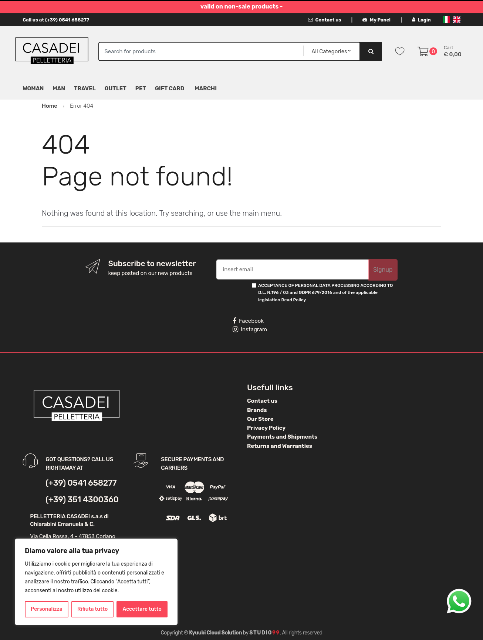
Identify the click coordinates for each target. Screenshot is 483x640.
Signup (382, 269)
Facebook (248, 321)
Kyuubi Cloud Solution (215, 633)
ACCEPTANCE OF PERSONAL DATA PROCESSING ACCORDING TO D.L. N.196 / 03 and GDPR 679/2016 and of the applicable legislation (325, 292)
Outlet (115, 88)
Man (59, 88)
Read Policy (293, 299)
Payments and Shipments (282, 436)
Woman (33, 88)
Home (49, 106)
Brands (257, 410)
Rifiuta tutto (92, 609)
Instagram (250, 329)
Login (421, 20)
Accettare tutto (142, 609)
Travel (85, 88)
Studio (264, 633)
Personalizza (47, 609)
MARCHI (206, 88)
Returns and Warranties (279, 446)
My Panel (376, 20)
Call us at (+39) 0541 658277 (56, 20)
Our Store (260, 419)
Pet (140, 88)
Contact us (324, 20)
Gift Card (169, 88)
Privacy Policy (266, 428)
